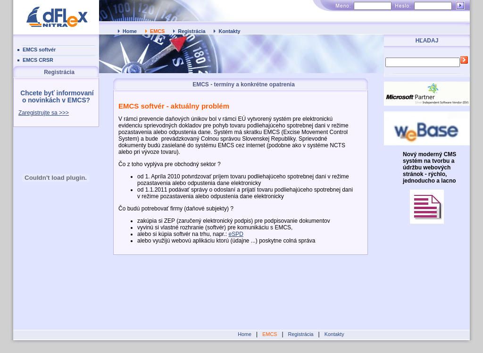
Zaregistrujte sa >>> (43, 112)
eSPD (235, 234)
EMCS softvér (39, 49)
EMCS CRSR (38, 60)
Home (130, 31)
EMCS (157, 31)
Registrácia (191, 31)
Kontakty (229, 31)
